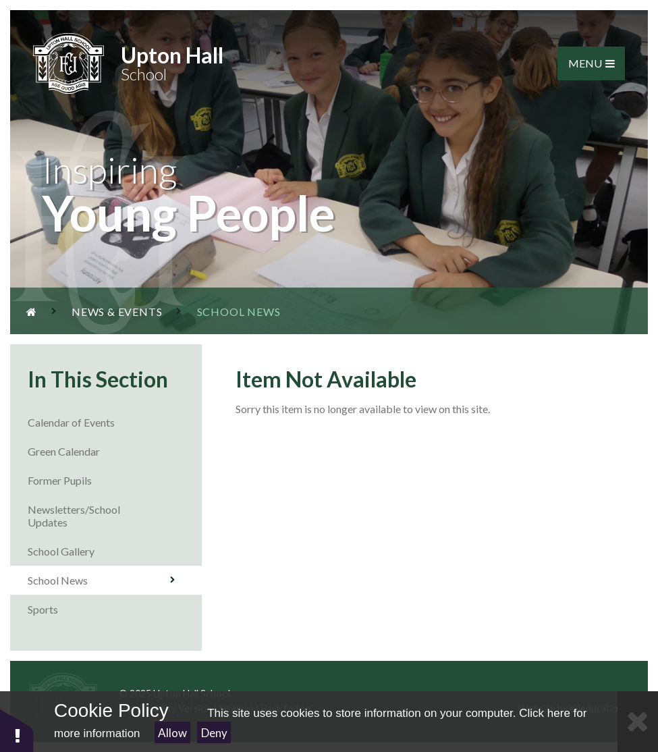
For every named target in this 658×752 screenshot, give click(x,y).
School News (101, 580)
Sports (115, 609)
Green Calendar (115, 451)
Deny (214, 733)
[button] (17, 730)
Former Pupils (115, 480)
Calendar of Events (115, 422)
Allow (172, 733)
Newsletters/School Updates (115, 516)
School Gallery (115, 551)
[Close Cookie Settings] (638, 721)
